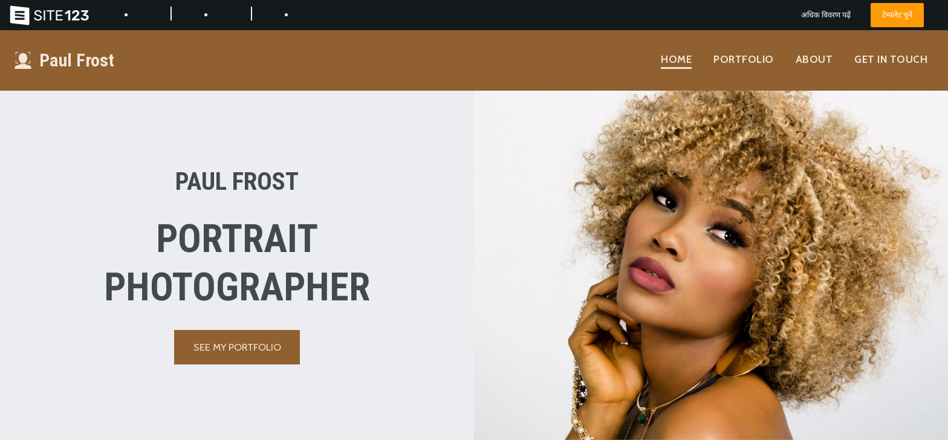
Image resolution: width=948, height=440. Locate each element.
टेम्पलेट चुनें (897, 14)
